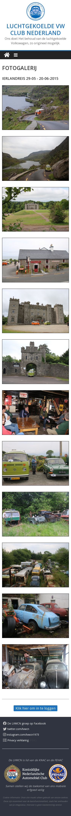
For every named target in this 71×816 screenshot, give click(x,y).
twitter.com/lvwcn (16, 729)
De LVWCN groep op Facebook (24, 723)
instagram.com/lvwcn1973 (21, 734)
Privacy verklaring (16, 740)
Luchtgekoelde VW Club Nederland (35, 29)
